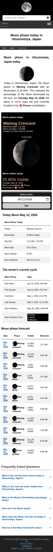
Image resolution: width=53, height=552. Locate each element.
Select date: (26, 194)
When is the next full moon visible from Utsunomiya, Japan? (22, 487)
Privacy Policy (26, 544)
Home (5, 23)
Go (26, 205)
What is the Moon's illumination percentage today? (24, 498)
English (14, 548)
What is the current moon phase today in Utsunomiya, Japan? (23, 476)
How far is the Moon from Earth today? (22, 527)
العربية (21, 548)
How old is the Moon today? (16, 508)
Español (29, 548)
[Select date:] (26, 199)
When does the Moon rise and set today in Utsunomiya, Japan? (24, 518)
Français (38, 548)
